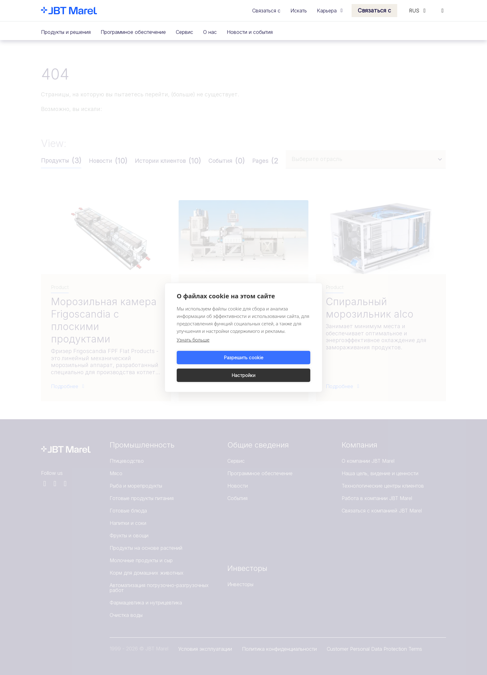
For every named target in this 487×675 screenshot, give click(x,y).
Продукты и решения (66, 32)
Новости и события (250, 32)
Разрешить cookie (209, 366)
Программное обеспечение (133, 32)
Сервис (184, 32)
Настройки (278, 366)
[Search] (442, 10)
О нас (210, 32)
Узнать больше (193, 349)
